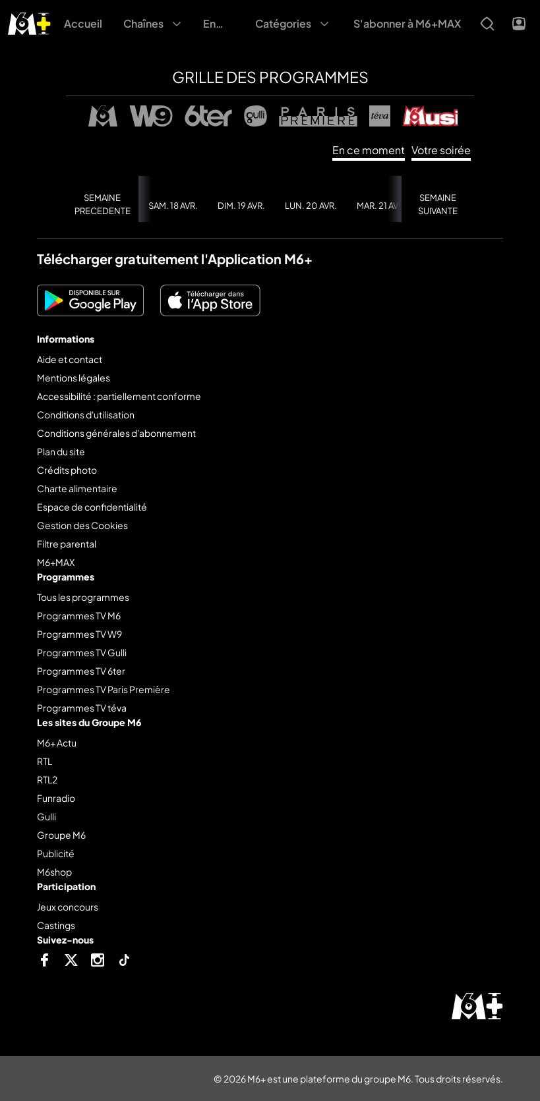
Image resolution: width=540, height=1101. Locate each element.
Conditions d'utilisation (86, 414)
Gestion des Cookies (82, 525)
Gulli (46, 816)
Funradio (56, 798)
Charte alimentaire (77, 488)
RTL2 (47, 779)
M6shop (54, 872)
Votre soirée (441, 150)
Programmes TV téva (82, 708)
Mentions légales (73, 377)
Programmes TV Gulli (82, 652)
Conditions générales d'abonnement (116, 433)
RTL (44, 761)
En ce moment (368, 150)
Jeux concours (67, 907)
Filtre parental (66, 544)
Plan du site (61, 451)
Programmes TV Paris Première (103, 689)
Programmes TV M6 (79, 615)
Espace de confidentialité (92, 507)
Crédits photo (67, 470)
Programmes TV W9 (79, 634)
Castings (56, 925)
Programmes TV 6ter (81, 671)
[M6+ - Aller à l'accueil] (29, 22)
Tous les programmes (83, 597)
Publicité (56, 853)
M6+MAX (56, 562)
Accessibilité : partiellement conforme (119, 396)
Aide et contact (69, 359)
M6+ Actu (56, 742)
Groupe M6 (61, 835)
